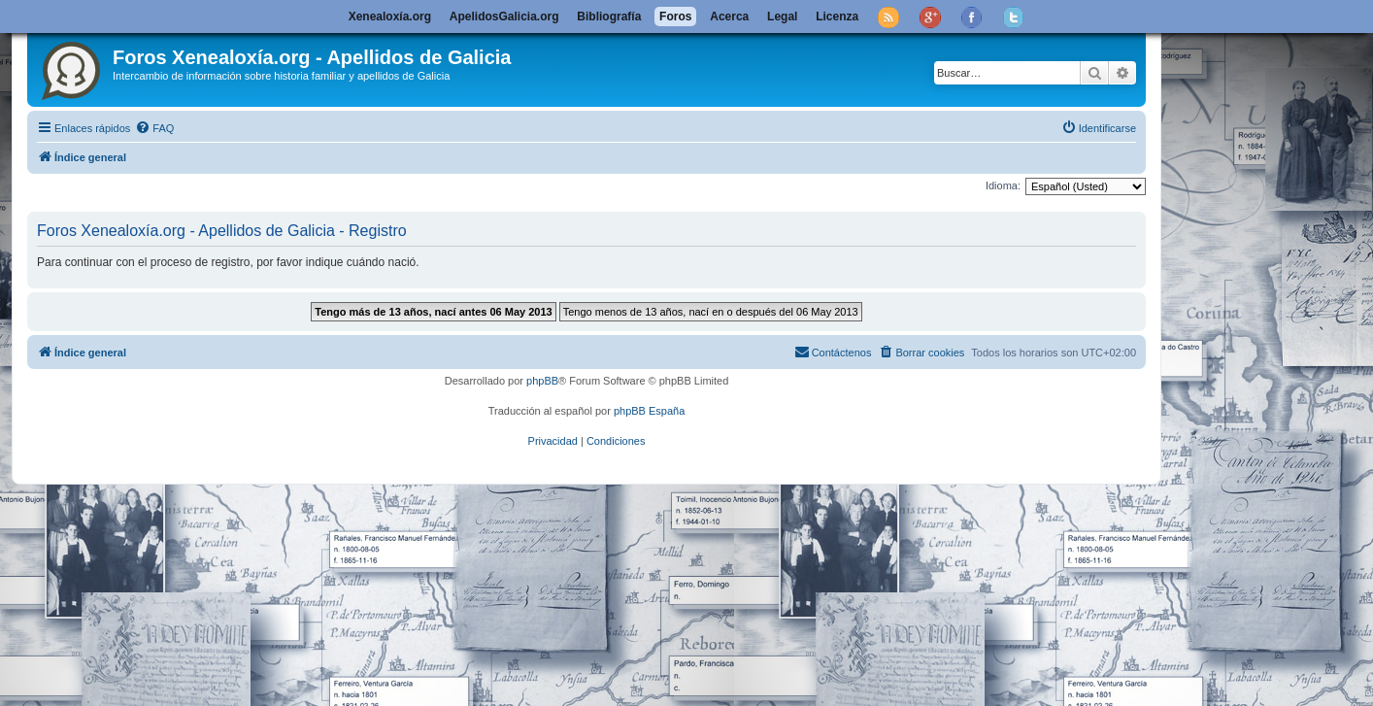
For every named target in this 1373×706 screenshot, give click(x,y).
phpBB (542, 381)
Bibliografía (609, 16)
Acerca (729, 16)
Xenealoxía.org (390, 16)
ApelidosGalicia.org (504, 16)
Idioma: (1003, 185)
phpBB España (649, 411)
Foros (675, 16)
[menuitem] (154, 128)
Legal (782, 16)
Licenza (837, 16)
